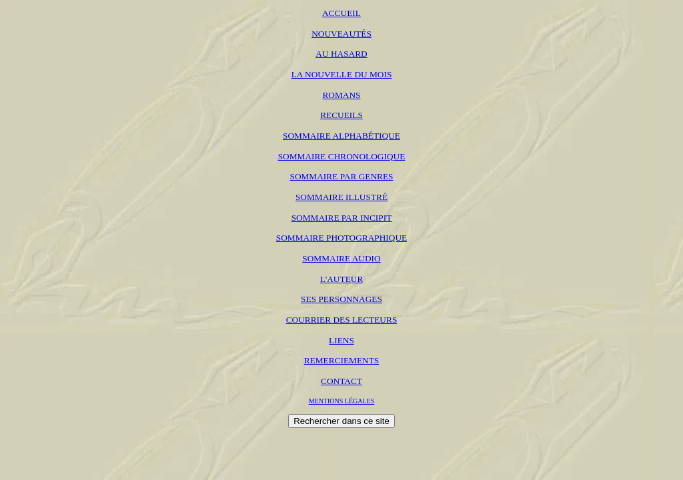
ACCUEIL (341, 13)
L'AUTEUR (342, 279)
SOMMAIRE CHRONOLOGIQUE (342, 156)
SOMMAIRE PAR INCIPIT (341, 218)
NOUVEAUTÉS (341, 34)
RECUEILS (341, 115)
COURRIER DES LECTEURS (342, 320)
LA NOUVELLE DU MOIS (341, 74)
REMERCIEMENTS (342, 360)
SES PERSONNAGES (341, 299)
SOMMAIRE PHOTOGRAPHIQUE (341, 238)
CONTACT (341, 381)
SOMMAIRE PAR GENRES (341, 176)
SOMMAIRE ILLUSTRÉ (341, 197)
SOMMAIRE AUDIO (341, 258)
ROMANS (341, 95)
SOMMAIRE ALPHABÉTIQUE (341, 136)
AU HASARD (341, 54)
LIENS (341, 340)
